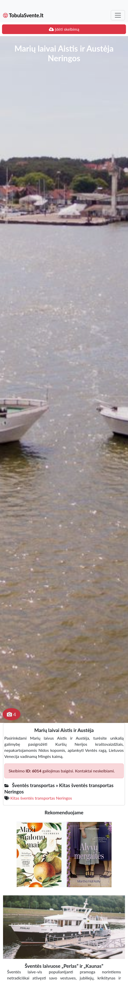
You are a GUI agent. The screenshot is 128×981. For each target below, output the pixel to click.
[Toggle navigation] (118, 15)
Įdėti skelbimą (64, 29)
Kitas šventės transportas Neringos (41, 798)
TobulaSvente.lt (23, 15)
